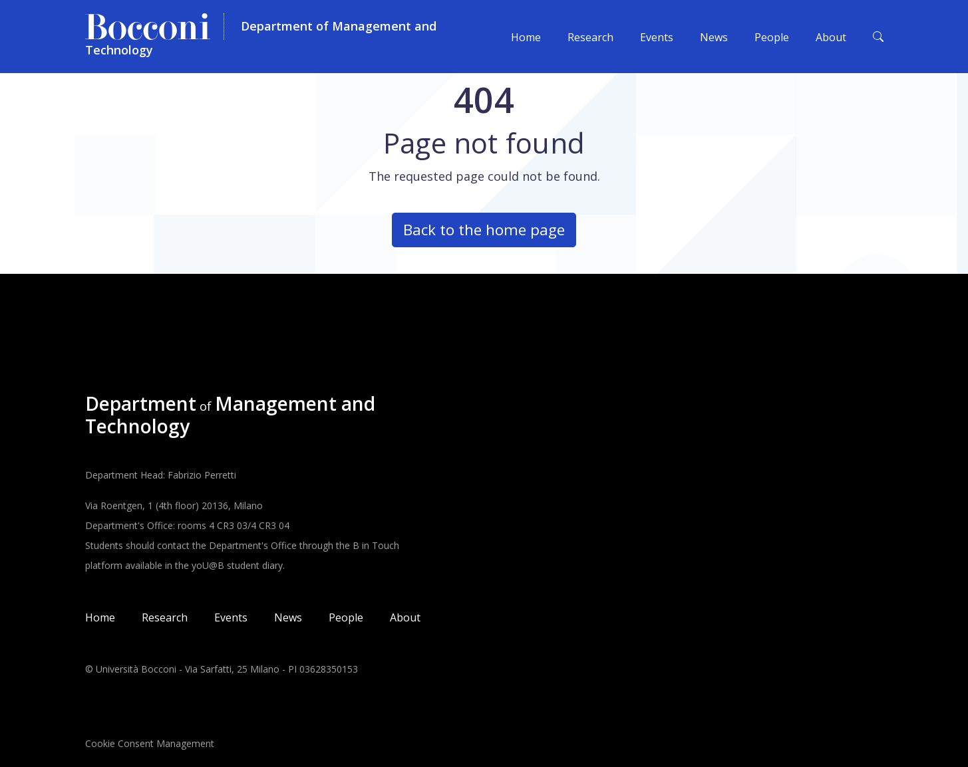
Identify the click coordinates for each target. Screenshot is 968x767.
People (771, 37)
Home (526, 37)
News (714, 37)
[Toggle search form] (878, 36)
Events (656, 37)
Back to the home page (484, 229)
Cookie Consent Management (149, 743)
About (831, 37)
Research (590, 37)
